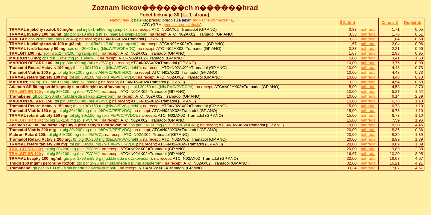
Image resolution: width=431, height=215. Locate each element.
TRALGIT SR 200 (25, 149)
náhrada (368, 29)
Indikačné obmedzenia (213, 20)
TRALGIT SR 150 (25, 120)
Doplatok (412, 22)
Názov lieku (121, 20)
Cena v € (389, 22)
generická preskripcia (181, 24)
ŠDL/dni (347, 22)
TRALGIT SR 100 (25, 91)
